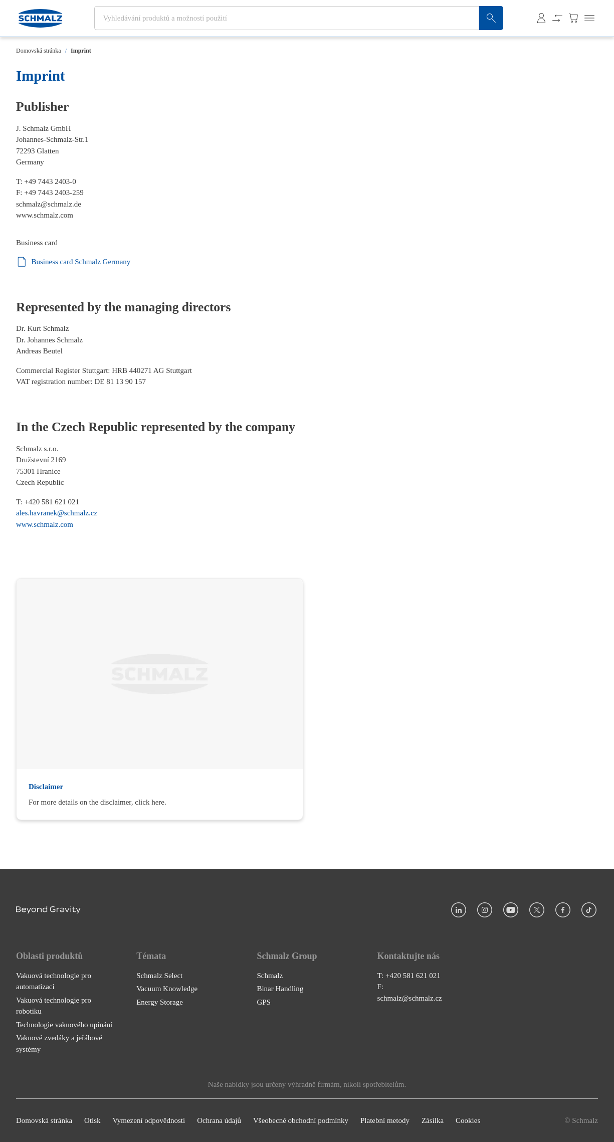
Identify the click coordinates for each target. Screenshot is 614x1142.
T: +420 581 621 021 (409, 976)
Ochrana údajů (219, 1120)
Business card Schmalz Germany (73, 262)
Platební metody (385, 1120)
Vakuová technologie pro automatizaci (53, 981)
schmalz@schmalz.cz (409, 998)
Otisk (92, 1120)
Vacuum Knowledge (166, 989)
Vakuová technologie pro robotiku (53, 1006)
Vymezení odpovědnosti (149, 1120)
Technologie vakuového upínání (64, 1025)
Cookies (468, 1120)
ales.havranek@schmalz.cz (56, 513)
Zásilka (433, 1120)
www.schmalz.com (44, 215)
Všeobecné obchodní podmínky (300, 1120)
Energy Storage (159, 1002)
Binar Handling (280, 989)
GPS (264, 1002)
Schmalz (270, 976)
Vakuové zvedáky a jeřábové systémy (59, 1043)
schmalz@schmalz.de (48, 204)
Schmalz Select (159, 976)
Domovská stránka (38, 50)
